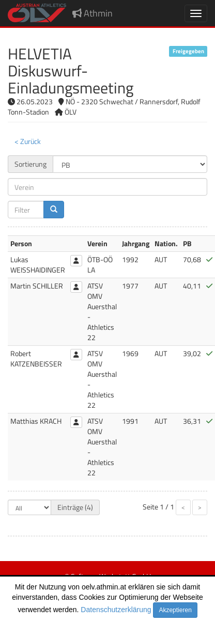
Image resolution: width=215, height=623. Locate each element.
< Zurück (27, 141)
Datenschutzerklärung (116, 609)
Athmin (92, 13)
